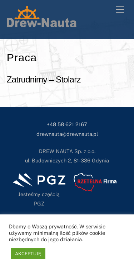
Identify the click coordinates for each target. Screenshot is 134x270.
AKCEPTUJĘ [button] (28, 253)
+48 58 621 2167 (67, 124)
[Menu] (120, 10)
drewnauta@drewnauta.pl (67, 134)
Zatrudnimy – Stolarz (44, 79)
